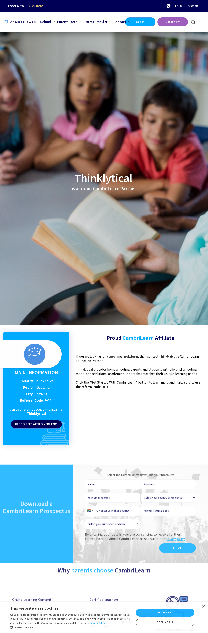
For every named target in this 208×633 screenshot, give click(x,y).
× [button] (203, 606)
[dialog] (104, 617)
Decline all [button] (165, 622)
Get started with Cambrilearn (36, 424)
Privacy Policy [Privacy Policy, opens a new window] (97, 623)
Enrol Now (173, 22)
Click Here (36, 6)
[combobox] (92, 523)
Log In (140, 22)
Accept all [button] (165, 612)
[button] (47, 22)
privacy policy (175, 551)
